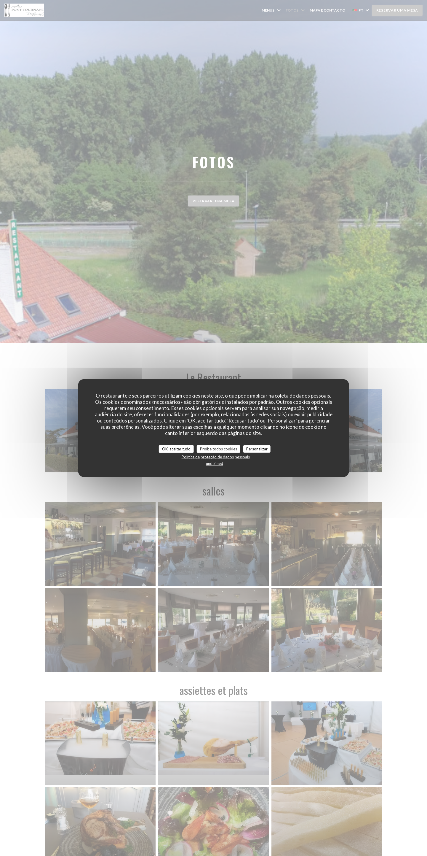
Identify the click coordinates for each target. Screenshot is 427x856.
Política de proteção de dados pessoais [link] (216, 457)
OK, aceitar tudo (176, 448)
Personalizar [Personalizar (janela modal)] (257, 448)
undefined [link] (214, 463)
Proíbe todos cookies (218, 448)
